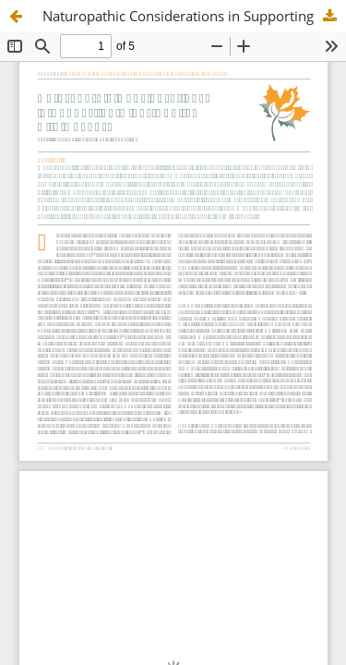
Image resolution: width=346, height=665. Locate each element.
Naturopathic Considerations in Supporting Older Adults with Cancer (194, 15)
